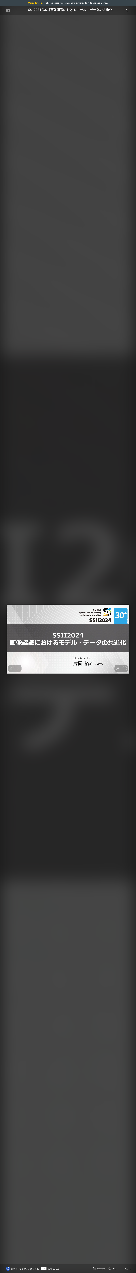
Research (98, 1268)
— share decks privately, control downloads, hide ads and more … (68, 2)
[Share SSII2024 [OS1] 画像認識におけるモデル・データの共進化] (120, 1268)
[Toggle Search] (126, 10)
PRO (43, 1269)
